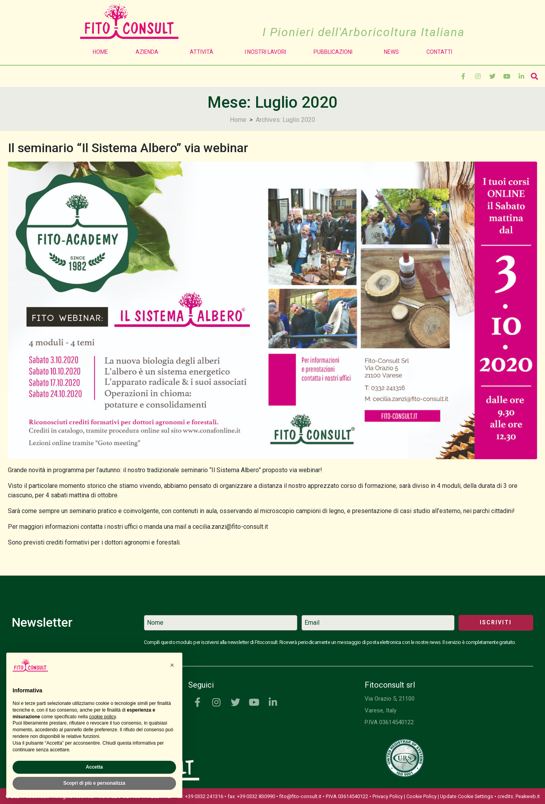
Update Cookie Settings (466, 796)
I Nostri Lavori (265, 52)
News (391, 52)
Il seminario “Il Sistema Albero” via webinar (128, 147)
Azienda (149, 52)
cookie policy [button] (102, 716)
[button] (172, 665)
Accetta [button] (94, 767)
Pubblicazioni (335, 52)
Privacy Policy (388, 796)
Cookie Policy (421, 796)
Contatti (439, 52)
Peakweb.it (528, 796)
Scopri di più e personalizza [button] (94, 783)
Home (100, 52)
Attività (203, 52)
